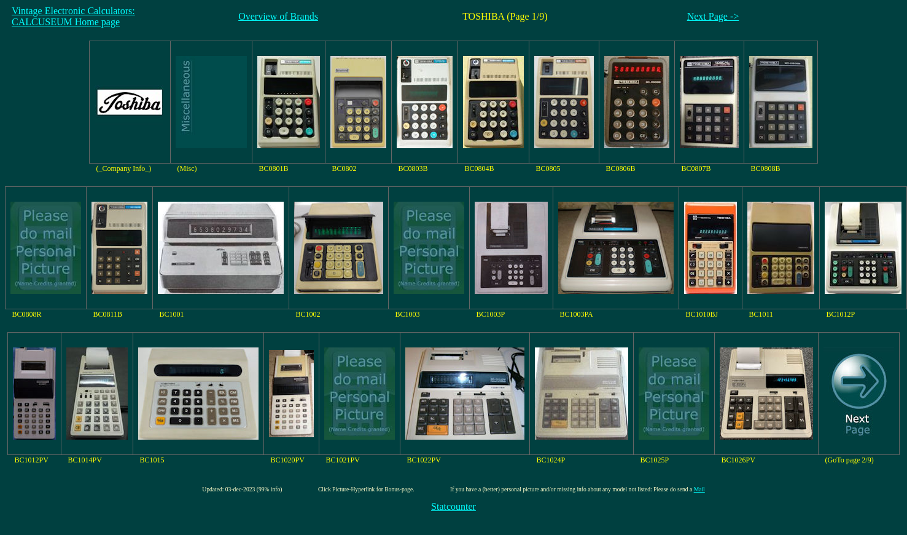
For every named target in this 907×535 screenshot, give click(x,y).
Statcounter (453, 506)
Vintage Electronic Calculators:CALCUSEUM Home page (73, 16)
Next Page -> (713, 16)
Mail (699, 489)
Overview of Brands (278, 16)
